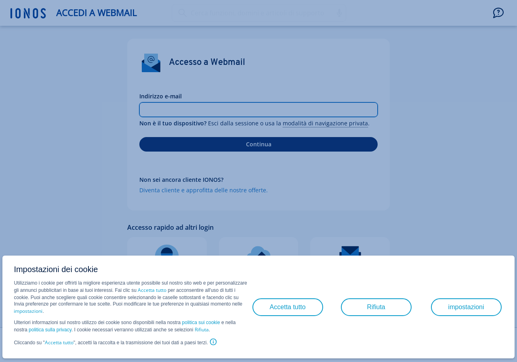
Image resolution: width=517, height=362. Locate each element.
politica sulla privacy (50, 330)
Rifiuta (202, 329)
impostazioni (28, 311)
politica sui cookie (201, 322)
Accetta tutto (152, 290)
